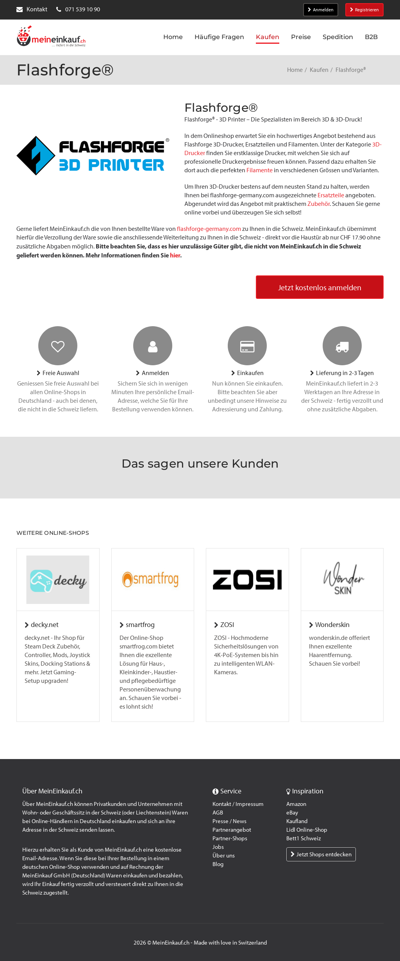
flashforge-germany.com (209, 228)
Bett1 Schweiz (303, 838)
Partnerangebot (231, 829)
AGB (217, 812)
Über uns (223, 855)
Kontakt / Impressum (238, 803)
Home (295, 69)
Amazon (296, 803)
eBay (292, 812)
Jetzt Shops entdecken (321, 854)
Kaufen (319, 69)
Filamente (259, 170)
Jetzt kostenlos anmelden (319, 287)
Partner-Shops (229, 838)
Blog (217, 864)
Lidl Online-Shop (306, 829)
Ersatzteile (331, 195)
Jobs (218, 846)
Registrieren (364, 10)
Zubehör (318, 203)
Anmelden (321, 10)
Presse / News (229, 821)
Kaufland (296, 821)
